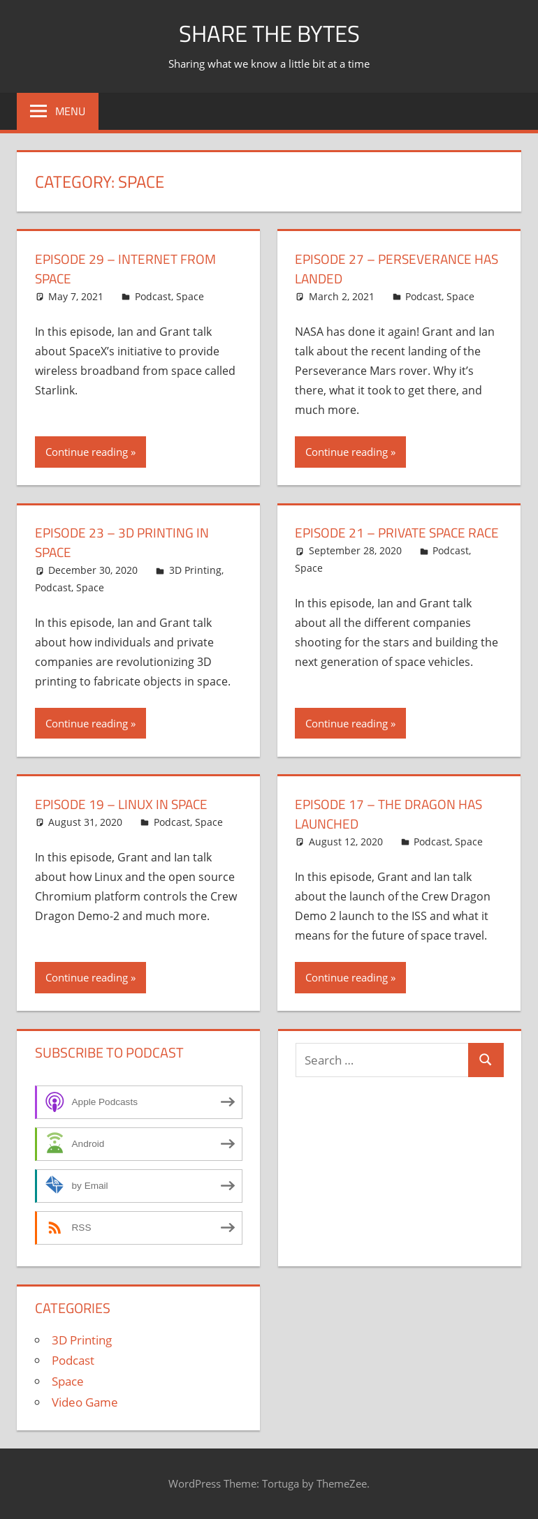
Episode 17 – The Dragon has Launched (392, 813)
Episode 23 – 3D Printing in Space (125, 542)
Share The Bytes (269, 32)
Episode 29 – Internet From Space (129, 268)
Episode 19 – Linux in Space (125, 804)
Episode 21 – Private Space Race (384, 542)
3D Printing (195, 570)
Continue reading (86, 452)
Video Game (85, 1402)
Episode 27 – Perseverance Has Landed (387, 268)
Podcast (153, 296)
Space (190, 296)
